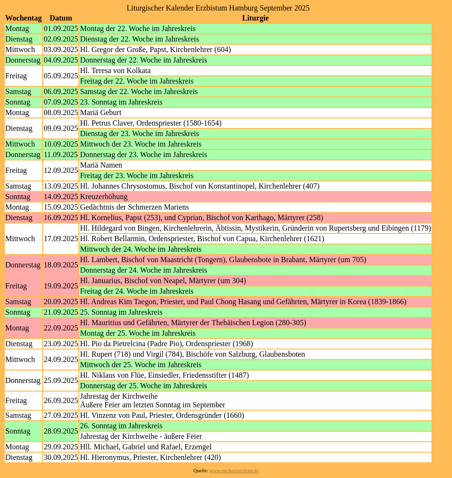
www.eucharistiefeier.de (234, 470)
